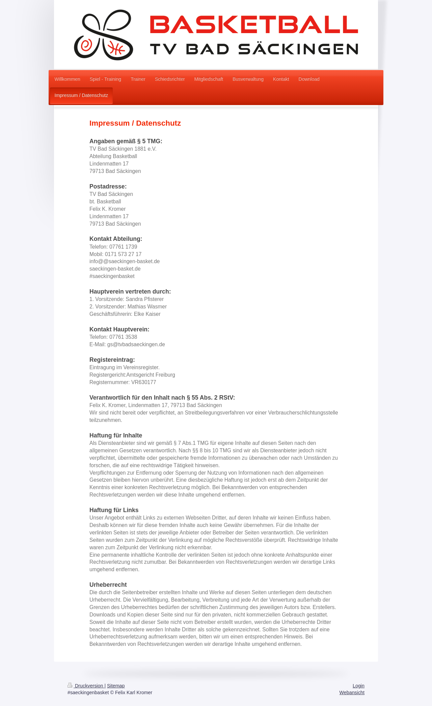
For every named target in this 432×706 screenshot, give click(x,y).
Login (358, 685)
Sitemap (116, 685)
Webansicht (352, 692)
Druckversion (86, 685)
